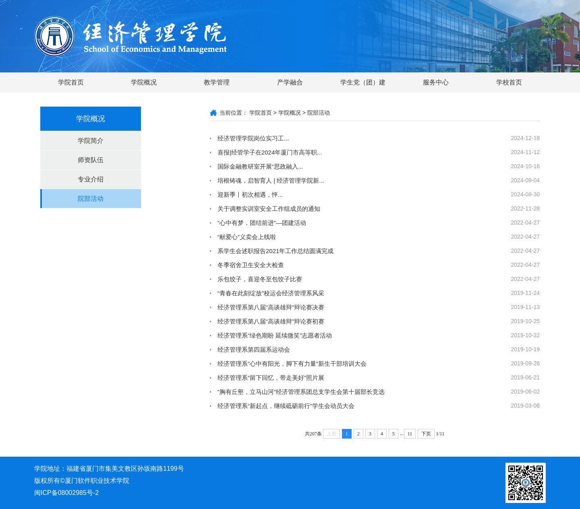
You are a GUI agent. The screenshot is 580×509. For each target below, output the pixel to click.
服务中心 (436, 82)
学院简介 (91, 140)
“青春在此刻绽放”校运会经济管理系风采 (271, 293)
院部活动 (91, 198)
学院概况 (144, 82)
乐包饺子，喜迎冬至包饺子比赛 (260, 279)
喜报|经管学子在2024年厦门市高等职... (270, 152)
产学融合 (290, 82)
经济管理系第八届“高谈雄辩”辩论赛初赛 (271, 321)
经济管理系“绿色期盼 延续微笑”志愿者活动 (275, 335)
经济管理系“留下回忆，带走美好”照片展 (271, 377)
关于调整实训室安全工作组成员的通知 (269, 208)
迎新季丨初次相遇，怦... (250, 194)
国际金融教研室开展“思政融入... (260, 166)
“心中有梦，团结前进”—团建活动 (262, 222)
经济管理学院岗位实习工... (253, 138)
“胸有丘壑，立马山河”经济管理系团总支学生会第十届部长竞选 (301, 391)
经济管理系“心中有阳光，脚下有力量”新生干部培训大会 (292, 363)
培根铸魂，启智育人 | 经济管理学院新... (271, 180)
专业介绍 (91, 179)
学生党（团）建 (362, 82)
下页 (426, 434)
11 (410, 434)
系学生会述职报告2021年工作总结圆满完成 (276, 250)
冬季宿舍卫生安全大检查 (251, 265)
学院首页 (71, 82)
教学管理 (217, 82)
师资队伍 (91, 160)
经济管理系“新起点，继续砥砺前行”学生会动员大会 (286, 405)
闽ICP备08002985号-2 (66, 492)
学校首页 (509, 82)
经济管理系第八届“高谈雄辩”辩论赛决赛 (271, 307)
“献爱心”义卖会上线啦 (247, 236)
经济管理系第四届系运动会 (254, 349)
